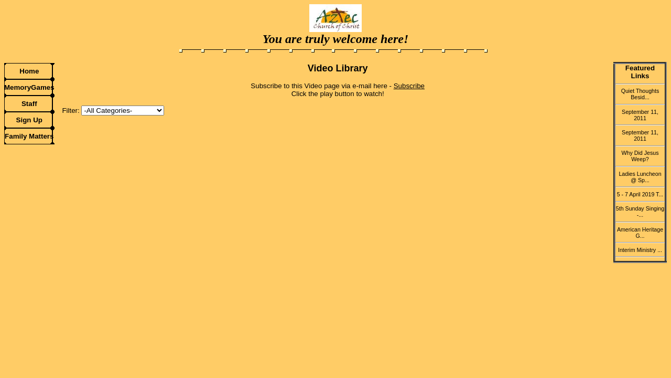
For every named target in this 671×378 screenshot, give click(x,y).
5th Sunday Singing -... (640, 211)
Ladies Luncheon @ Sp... (640, 177)
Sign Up (29, 120)
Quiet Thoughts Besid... (640, 94)
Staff (29, 104)
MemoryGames (29, 87)
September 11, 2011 (640, 115)
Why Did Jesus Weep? (639, 156)
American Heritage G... (640, 232)
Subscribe (409, 86)
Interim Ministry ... (640, 250)
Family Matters (29, 136)
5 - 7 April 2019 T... (640, 194)
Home (29, 71)
